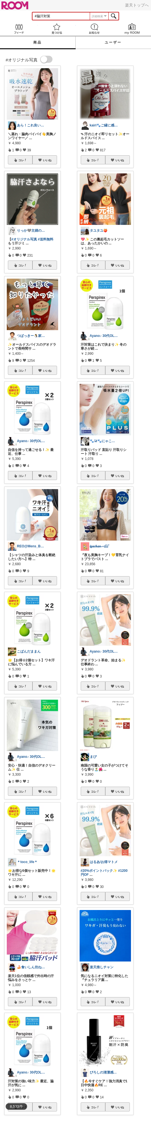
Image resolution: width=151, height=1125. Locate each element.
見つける (57, 29)
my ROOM (132, 29)
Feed (19, 29)
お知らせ (94, 29)
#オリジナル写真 (24, 239)
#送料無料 (45, 239)
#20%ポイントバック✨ (99, 871)
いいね (47, 160)
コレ (22, 160)
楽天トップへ (137, 5)
